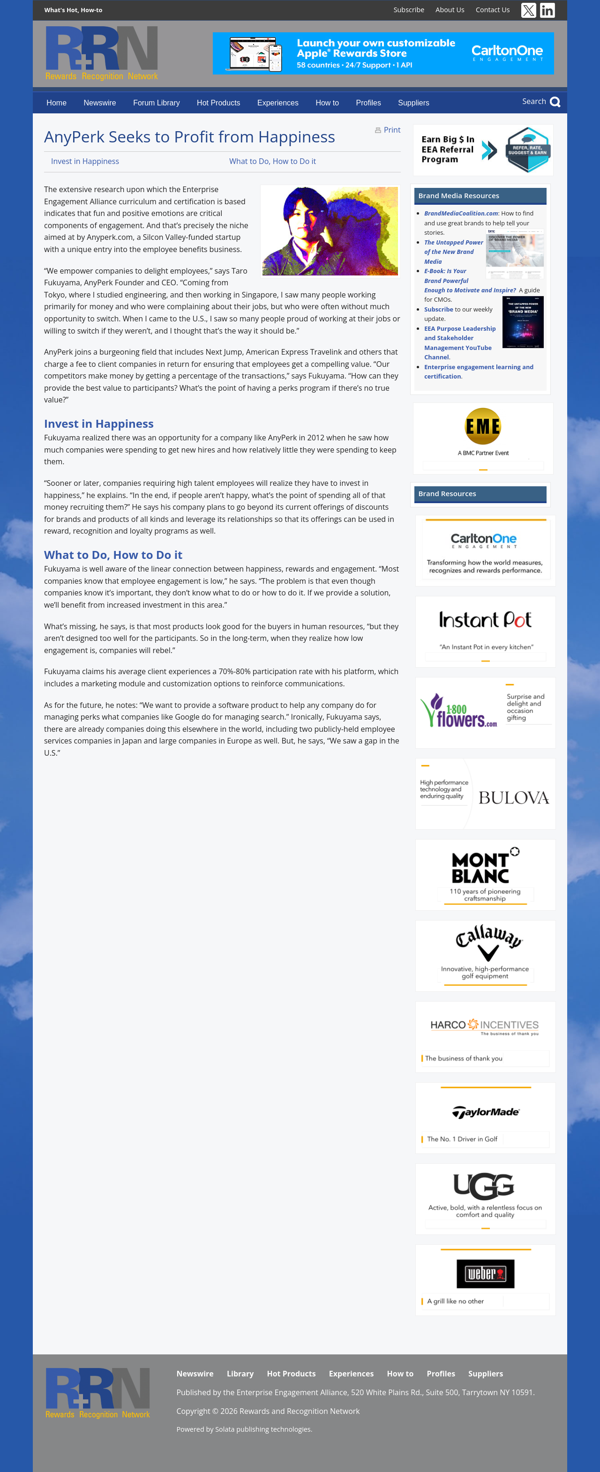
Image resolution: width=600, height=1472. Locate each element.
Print (392, 130)
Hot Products (218, 103)
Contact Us (493, 9)
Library (240, 1373)
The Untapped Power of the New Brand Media (453, 252)
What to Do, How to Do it (272, 161)
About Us (450, 9)
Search (535, 101)
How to (327, 103)
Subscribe (409, 9)
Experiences (278, 103)
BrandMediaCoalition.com (461, 213)
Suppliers (413, 103)
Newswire (99, 103)
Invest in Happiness (85, 161)
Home (56, 103)
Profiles (368, 103)
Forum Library (156, 103)
